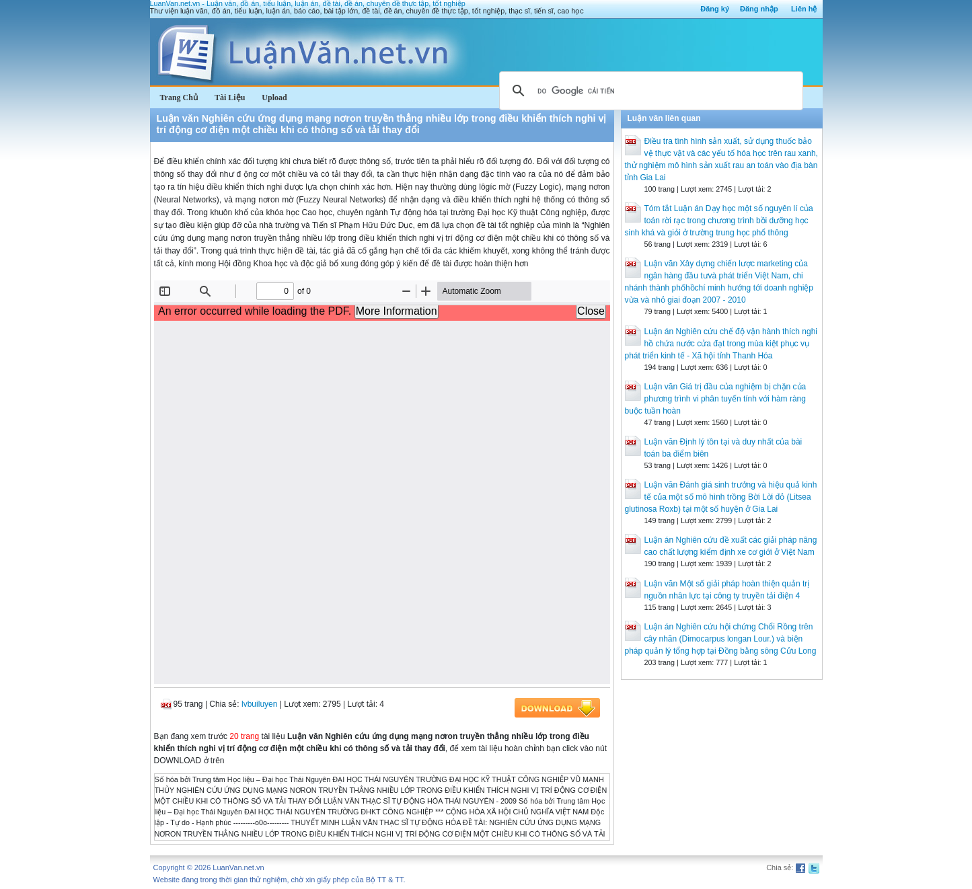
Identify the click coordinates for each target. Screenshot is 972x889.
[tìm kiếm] (649, 91)
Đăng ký (714, 9)
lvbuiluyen (259, 704)
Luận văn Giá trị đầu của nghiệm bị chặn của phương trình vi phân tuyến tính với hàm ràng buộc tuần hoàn (716, 399)
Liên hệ (804, 9)
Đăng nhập (759, 9)
